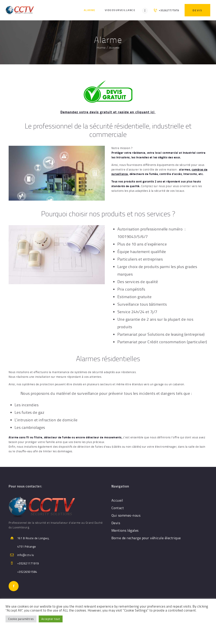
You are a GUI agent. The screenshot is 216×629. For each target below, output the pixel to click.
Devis (115, 522)
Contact (117, 507)
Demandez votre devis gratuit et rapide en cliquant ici (108, 111)
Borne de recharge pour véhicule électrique (146, 537)
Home (101, 47)
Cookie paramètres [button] (21, 619)
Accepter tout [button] (50, 619)
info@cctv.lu (25, 555)
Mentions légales (125, 530)
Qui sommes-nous (126, 515)
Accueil (117, 500)
